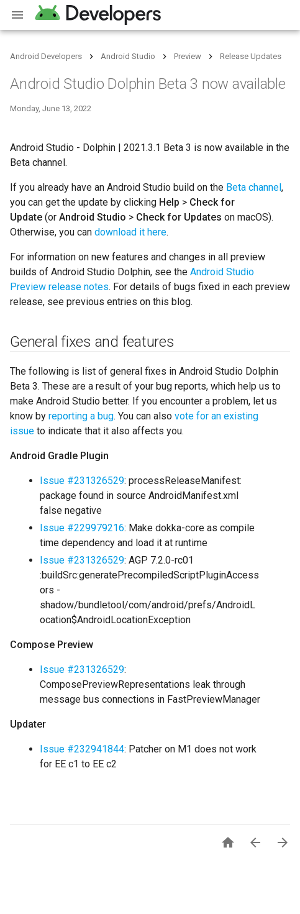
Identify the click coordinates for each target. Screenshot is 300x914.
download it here (130, 232)
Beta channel (253, 187)
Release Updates (250, 56)
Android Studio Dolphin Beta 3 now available (148, 84)
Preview (187, 56)
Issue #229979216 (82, 528)
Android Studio (128, 56)
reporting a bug (81, 416)
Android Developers (46, 56)
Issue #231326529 (82, 481)
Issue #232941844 (82, 749)
